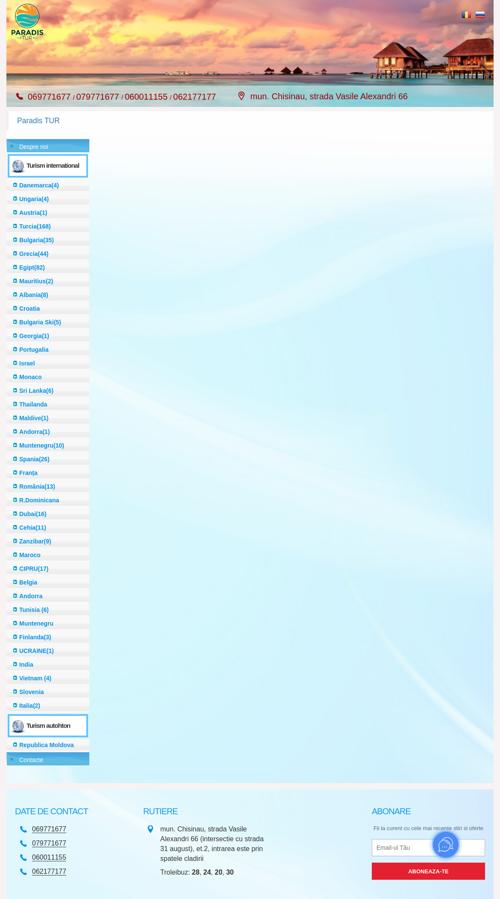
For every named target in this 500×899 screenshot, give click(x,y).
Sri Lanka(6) (36, 390)
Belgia (28, 582)
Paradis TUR (38, 120)
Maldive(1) (33, 418)
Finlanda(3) (35, 637)
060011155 (147, 96)
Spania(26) (34, 459)
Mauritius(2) (36, 281)
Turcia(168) (35, 226)
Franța (28, 472)
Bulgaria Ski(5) (40, 322)
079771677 (98, 96)
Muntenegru (36, 623)
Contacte (31, 760)
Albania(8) (33, 294)
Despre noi (33, 146)
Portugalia (33, 349)
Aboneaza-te (428, 871)
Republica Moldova (46, 745)
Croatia (29, 308)
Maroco (30, 555)
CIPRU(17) (33, 568)
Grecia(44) (33, 253)
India (26, 664)
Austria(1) (33, 212)
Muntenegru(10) (41, 445)
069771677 (50, 96)
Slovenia (31, 691)
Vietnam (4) (35, 678)
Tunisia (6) (34, 609)
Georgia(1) (34, 335)
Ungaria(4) (34, 199)
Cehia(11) (32, 527)
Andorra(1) (34, 431)
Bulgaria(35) (36, 240)
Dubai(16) (33, 513)
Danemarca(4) (39, 185)
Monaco (30, 377)
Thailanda (33, 404)
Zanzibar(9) (35, 541)
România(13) (37, 486)
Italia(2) (29, 705)
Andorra (30, 596)
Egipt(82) (32, 267)
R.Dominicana (39, 500)
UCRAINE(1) (36, 650)
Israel (27, 363)
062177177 (194, 96)
